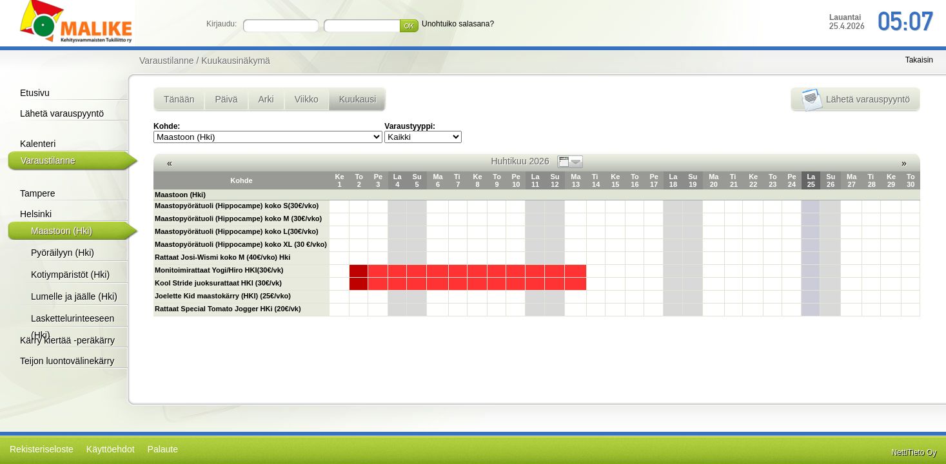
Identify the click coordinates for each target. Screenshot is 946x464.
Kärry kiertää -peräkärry (67, 340)
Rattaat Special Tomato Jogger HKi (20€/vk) (228, 309)
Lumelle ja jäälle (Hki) (74, 296)
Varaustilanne (48, 160)
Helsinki (36, 214)
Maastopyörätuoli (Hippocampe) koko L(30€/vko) (237, 231)
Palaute (163, 449)
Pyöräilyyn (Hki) (62, 252)
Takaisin (919, 59)
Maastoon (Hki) (61, 231)
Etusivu (35, 93)
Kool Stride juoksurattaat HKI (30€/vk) (218, 283)
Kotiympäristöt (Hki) (70, 274)
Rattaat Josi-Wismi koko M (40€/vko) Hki (222, 257)
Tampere (37, 193)
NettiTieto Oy (913, 452)
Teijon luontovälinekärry (67, 361)
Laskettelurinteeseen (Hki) (72, 326)
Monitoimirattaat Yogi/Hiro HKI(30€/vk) (219, 270)
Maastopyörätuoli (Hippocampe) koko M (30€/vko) (238, 218)
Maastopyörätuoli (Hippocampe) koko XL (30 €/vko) (241, 244)
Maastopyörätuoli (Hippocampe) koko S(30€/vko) (237, 205)
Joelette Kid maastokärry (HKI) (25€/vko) (223, 296)
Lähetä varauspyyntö (62, 113)
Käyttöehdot (110, 449)
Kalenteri (37, 144)
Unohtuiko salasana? (458, 23)
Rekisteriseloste (42, 449)
